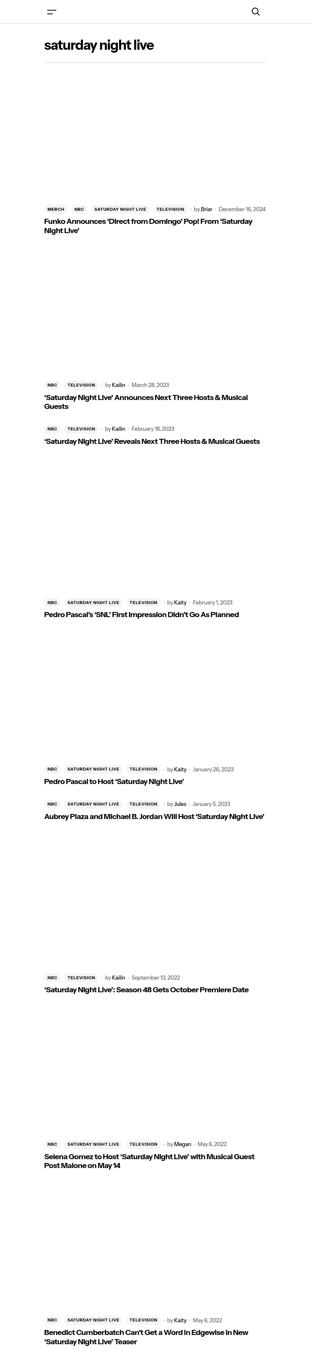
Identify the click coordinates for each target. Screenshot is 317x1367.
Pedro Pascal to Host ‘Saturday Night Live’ (114, 781)
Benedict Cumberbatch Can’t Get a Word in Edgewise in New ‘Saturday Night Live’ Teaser (146, 1337)
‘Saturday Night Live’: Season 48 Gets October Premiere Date (146, 990)
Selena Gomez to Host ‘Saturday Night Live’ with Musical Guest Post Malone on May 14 (149, 1161)
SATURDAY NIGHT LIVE (120, 209)
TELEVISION (170, 209)
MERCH (56, 209)
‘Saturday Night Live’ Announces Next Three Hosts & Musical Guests (146, 402)
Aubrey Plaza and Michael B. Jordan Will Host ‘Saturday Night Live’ (154, 816)
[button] (52, 11)
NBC (79, 209)
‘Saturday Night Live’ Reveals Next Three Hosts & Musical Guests (152, 441)
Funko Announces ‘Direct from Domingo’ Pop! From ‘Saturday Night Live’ (148, 226)
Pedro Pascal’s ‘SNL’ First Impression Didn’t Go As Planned (141, 614)
